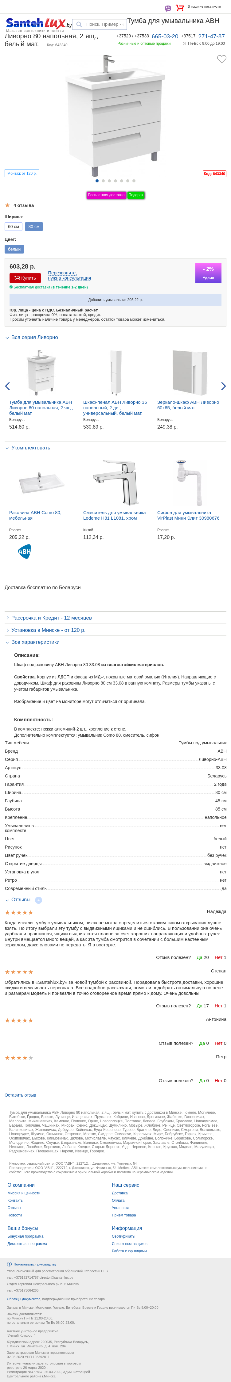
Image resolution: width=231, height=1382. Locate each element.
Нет (219, 957)
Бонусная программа (26, 1236)
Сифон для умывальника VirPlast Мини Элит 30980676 (188, 515)
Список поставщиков (129, 1244)
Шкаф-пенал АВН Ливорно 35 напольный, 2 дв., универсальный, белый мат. (115, 407)
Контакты (16, 1200)
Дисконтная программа (27, 1244)
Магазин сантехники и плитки (35, 30)
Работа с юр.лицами (129, 1251)
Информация (127, 1228)
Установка (120, 1208)
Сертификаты (123, 1236)
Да (199, 957)
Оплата (118, 1200)
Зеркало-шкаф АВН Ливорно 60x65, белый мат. (188, 404)
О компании (21, 1185)
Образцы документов (24, 1299)
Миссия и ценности (24, 1193)
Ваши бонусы (23, 1228)
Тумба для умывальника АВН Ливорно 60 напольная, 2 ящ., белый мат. (41, 407)
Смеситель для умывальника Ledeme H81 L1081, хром (114, 515)
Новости (15, 1215)
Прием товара (124, 1215)
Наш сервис (125, 1185)
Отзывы (14, 1208)
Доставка (120, 1193)
